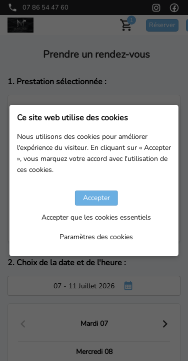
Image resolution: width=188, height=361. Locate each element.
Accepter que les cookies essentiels (96, 217)
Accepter (96, 198)
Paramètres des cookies (96, 237)
